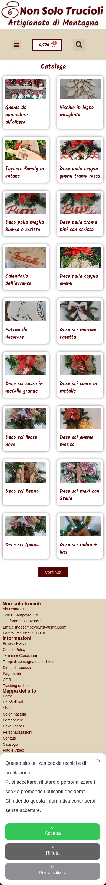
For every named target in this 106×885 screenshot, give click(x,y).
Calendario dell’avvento (18, 280)
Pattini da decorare (16, 333)
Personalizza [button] (53, 870)
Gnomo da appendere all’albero (16, 115)
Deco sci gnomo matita (76, 441)
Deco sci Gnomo (22, 545)
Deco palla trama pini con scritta (78, 226)
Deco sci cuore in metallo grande (24, 387)
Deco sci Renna (22, 491)
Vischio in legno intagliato (77, 111)
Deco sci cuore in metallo (78, 387)
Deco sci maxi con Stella (79, 495)
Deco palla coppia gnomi (79, 280)
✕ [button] (99, 761)
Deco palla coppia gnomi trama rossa (80, 172)
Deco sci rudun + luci (78, 548)
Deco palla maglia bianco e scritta (24, 226)
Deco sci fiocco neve (21, 441)
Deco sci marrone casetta (78, 333)
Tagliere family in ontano (24, 172)
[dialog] (53, 819)
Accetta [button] (53, 831)
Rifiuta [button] (52, 851)
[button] (16, 44)
